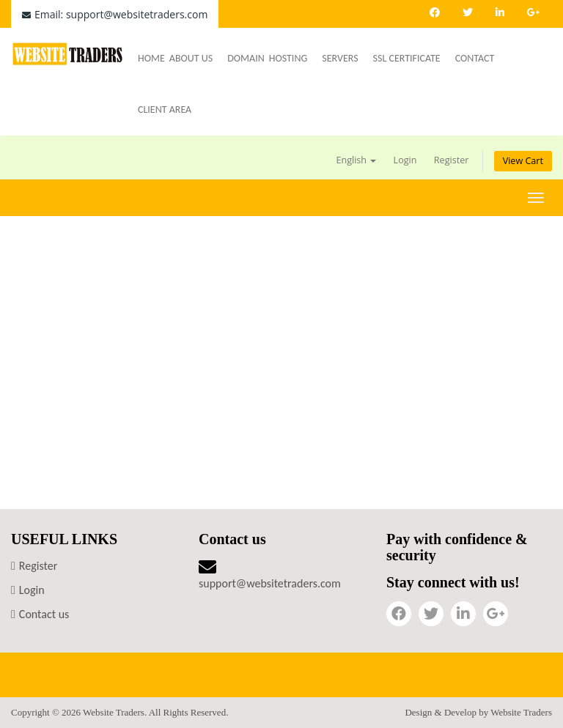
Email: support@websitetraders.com (114, 14)
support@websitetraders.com (270, 583)
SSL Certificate (412, 58)
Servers (345, 58)
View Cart (523, 161)
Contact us (44, 614)
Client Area (164, 109)
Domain (246, 58)
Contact (475, 58)
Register (451, 160)
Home (151, 58)
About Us (196, 58)
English (356, 160)
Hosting (293, 58)
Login (405, 160)
